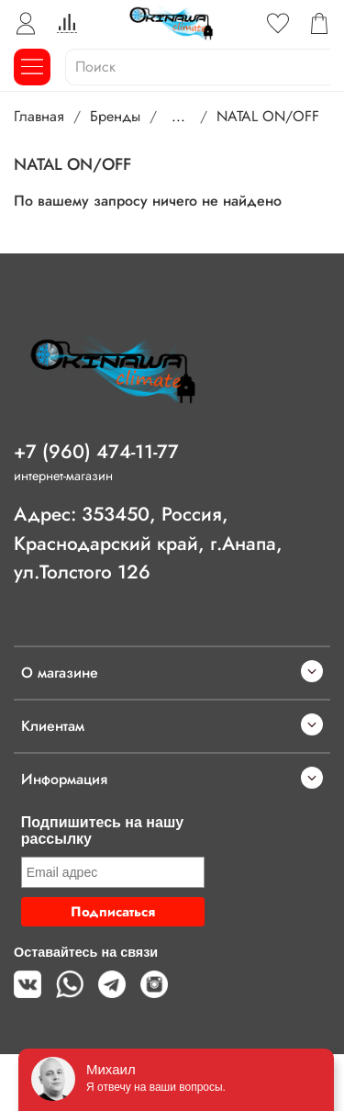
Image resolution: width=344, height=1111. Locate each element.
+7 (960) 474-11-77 (96, 452)
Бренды (115, 116)
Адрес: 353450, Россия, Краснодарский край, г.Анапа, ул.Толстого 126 (148, 542)
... (178, 116)
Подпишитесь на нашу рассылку (102, 830)
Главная (39, 116)
